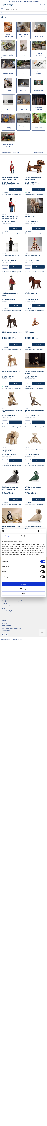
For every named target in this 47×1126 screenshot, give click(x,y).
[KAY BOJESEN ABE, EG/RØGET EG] (35, 399)
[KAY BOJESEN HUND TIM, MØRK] (12, 321)
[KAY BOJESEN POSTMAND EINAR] (12, 283)
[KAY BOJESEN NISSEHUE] (35, 244)
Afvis (23, 593)
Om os (4, 621)
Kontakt (4, 623)
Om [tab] (39, 536)
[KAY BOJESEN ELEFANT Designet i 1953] (12, 438)
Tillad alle (23, 584)
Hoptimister (23, 109)
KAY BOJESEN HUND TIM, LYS (11, 371)
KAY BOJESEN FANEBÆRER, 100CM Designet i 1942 (10, 178)
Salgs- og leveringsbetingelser (12, 628)
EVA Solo (23, 55)
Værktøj (8, 128)
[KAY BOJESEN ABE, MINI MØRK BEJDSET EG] (35, 360)
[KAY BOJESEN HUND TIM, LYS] (12, 360)
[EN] (7, 5)
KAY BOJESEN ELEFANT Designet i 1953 (9, 450)
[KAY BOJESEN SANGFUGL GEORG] (35, 476)
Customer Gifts (8, 55)
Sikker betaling (6, 626)
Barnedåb (38, 128)
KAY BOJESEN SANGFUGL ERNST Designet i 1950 (10, 488)
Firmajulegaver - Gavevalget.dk (12, 601)
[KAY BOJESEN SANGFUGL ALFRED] (35, 515)
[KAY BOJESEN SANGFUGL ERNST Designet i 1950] (12, 476)
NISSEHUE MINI (29, 332)
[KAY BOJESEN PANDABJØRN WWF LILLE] (12, 515)
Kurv (45, 5)
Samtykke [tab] (8, 536)
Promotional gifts (7, 611)
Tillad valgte (23, 589)
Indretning (23, 90)
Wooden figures (8, 74)
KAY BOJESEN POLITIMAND (10, 255)
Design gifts (39, 36)
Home (3, 13)
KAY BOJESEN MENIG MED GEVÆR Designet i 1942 (10, 217)
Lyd (8, 109)
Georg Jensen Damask (23, 35)
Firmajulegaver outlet (8, 145)
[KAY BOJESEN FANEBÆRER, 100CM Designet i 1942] (12, 166)
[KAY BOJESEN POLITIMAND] (12, 244)
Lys (23, 74)
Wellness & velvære (38, 73)
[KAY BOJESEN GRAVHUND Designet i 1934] (35, 166)
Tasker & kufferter (39, 54)
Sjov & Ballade (39, 90)
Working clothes (7, 606)
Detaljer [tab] (23, 536)
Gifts (3, 608)
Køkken (8, 90)
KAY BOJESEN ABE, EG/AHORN (34, 449)
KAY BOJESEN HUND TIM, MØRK (12, 332)
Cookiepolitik (6, 630)
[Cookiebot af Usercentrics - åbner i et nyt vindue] (38, 531)
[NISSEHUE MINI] (35, 321)
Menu (2, 9)
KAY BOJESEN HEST (31, 216)
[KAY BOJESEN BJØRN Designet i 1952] (12, 399)
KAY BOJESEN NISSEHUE (32, 255)
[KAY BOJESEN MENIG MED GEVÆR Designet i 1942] (12, 205)
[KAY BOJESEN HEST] (35, 205)
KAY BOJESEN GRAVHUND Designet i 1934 (33, 178)
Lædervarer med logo (39, 108)
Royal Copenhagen (8, 35)
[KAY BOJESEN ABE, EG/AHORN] (35, 438)
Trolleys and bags (23, 127)
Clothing (4, 603)
